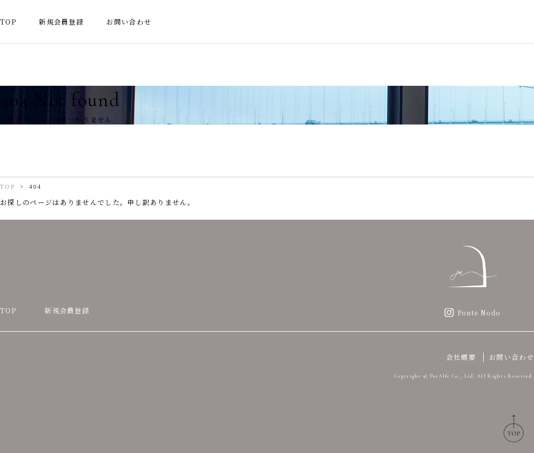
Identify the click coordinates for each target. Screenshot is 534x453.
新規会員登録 (61, 21)
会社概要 (461, 357)
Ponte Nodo (479, 312)
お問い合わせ (128, 21)
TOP (8, 21)
